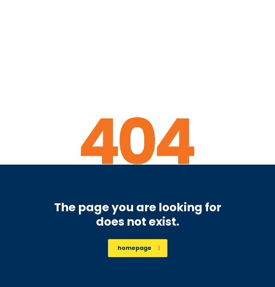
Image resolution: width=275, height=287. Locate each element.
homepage (139, 248)
